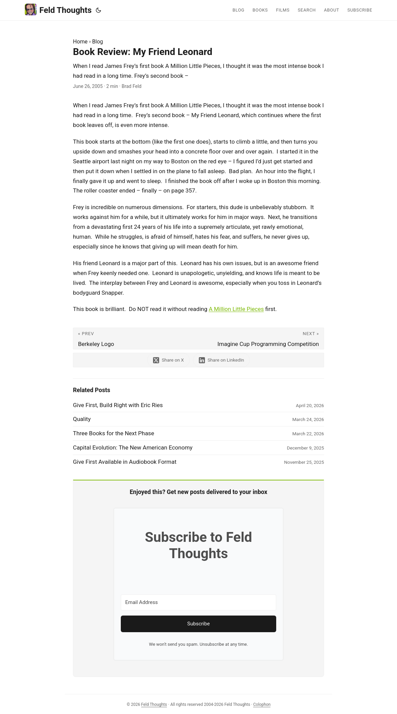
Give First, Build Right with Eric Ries (118, 405)
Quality (82, 419)
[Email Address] (198, 602)
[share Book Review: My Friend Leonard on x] (168, 360)
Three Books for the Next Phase (113, 433)
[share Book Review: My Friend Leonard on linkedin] (221, 360)
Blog (97, 41)
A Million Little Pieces (236, 309)
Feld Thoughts (58, 10)
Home (80, 41)
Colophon (261, 704)
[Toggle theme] (98, 10)
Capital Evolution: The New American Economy (132, 447)
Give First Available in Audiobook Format (124, 461)
